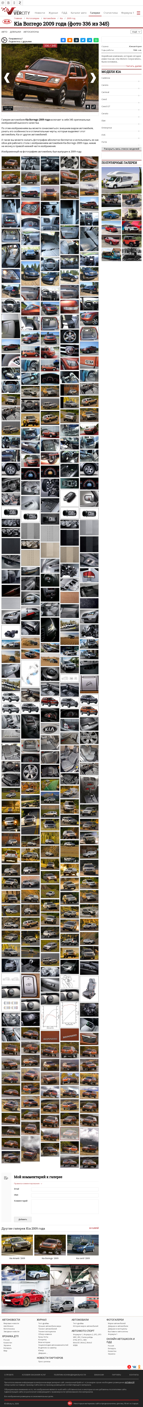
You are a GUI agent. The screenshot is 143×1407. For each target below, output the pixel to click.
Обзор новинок (45, 1334)
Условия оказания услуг (34, 1375)
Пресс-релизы (44, 1361)
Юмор (41, 1350)
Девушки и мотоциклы (117, 1329)
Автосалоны (31, 31)
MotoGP (76, 1342)
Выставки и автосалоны (118, 1331)
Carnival (105, 92)
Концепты (42, 1339)
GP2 (95, 1334)
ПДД (64, 12)
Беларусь (8, 1348)
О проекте (8, 1375)
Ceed (104, 99)
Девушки (15, 31)
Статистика (111, 12)
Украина (7, 1345)
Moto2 (83, 1342)
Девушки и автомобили (118, 1326)
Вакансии (99, 1375)
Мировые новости (11, 1323)
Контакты (134, 1375)
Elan (104, 120)
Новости (40, 12)
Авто (4, 31)
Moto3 (89, 1342)
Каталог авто (79, 12)
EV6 (103, 134)
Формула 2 (88, 1334)
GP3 (99, 1334)
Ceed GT (106, 106)
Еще (134, 31)
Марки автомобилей (117, 1323)
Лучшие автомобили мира (49, 1326)
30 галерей (94, 1228)
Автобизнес (9, 1326)
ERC (79, 1337)
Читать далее (134, 66)
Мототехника (9, 1329)
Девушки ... (43, 1353)
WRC (75, 1337)
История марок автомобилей (85, 1326)
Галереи (95, 12)
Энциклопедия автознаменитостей (53, 1345)
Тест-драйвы (43, 1323)
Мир (5, 1351)
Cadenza (106, 77)
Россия (7, 1340)
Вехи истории (44, 1342)
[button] (63, 40)
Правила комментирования (26, 1183)
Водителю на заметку (47, 1348)
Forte (104, 141)
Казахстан (8, 1342)
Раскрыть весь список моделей (121, 148)
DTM (75, 1340)
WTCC (80, 1340)
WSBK (75, 1345)
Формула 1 (127, 12)
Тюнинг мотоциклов (47, 1331)
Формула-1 (78, 1334)
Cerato (105, 113)
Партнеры (116, 1375)
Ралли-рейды (87, 1337)
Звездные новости (11, 1331)
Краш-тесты (43, 1337)
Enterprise (107, 127)
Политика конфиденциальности (70, 1375)
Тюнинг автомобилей (47, 1329)
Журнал (53, 12)
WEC (85, 1340)
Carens (105, 85)
